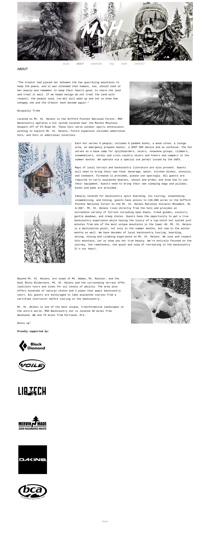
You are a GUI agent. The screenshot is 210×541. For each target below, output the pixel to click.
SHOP (124, 63)
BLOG (66, 63)
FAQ (111, 63)
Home (105, 521)
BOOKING (96, 63)
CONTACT (139, 63)
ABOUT (80, 63)
